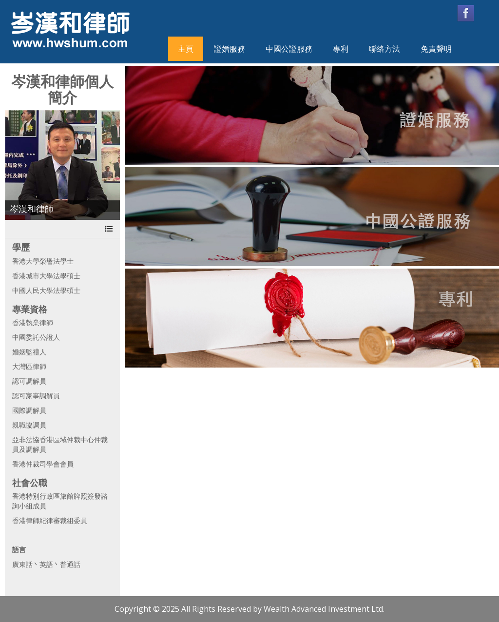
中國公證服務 (289, 48)
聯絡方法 (384, 48)
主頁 (185, 48)
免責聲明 (436, 48)
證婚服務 (229, 48)
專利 (340, 48)
